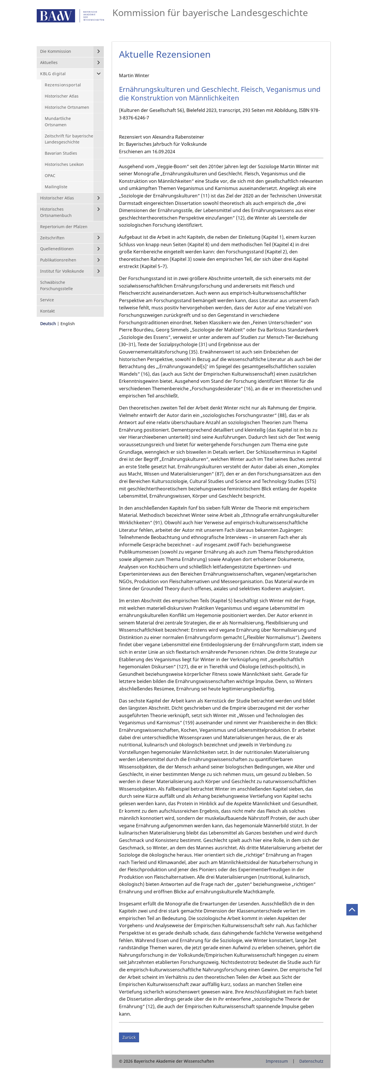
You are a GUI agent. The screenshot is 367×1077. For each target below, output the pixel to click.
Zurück (129, 1037)
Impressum (277, 1061)
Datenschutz (311, 1061)
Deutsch (48, 323)
